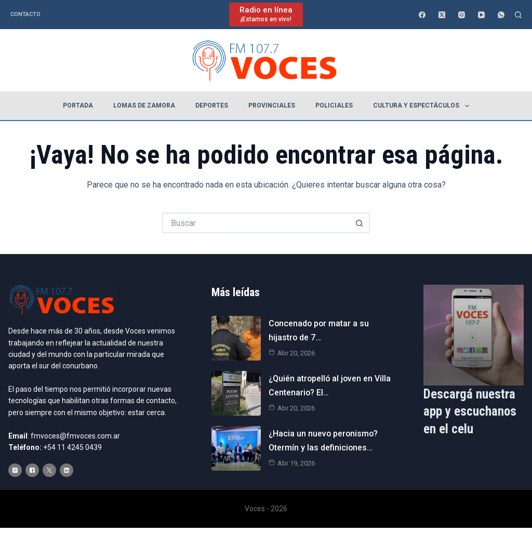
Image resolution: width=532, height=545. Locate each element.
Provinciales (271, 105)
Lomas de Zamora (144, 105)
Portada (78, 105)
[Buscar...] (255, 222)
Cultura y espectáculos (423, 106)
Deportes (211, 105)
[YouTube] (481, 14)
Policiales (334, 105)
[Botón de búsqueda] (359, 222)
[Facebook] (422, 14)
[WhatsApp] (501, 14)
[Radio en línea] (266, 14)
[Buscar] (518, 14)
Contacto (25, 14)
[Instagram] (461, 14)
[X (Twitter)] (441, 14)
